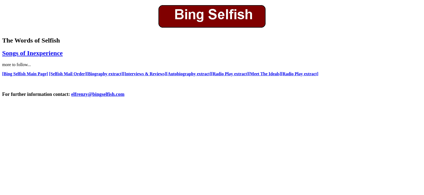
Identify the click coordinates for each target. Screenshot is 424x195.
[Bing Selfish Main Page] (25, 74)
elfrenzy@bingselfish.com (97, 94)
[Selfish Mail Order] (68, 74)
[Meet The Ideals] (265, 74)
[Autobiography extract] (188, 74)
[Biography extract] (105, 74)
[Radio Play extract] (230, 74)
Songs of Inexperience (32, 53)
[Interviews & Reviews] (144, 74)
